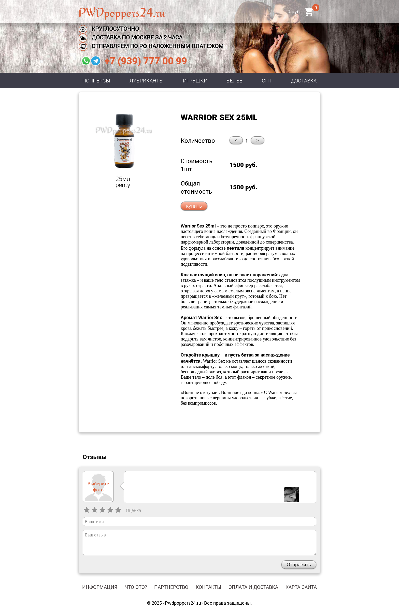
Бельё (234, 80)
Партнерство (171, 587)
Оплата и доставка (253, 587)
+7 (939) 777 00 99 (146, 61)
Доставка (304, 80)
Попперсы (96, 80)
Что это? (136, 587)
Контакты (208, 587)
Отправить (299, 564)
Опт (267, 80)
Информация (99, 587)
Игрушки (195, 80)
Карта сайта (301, 587)
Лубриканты (147, 80)
